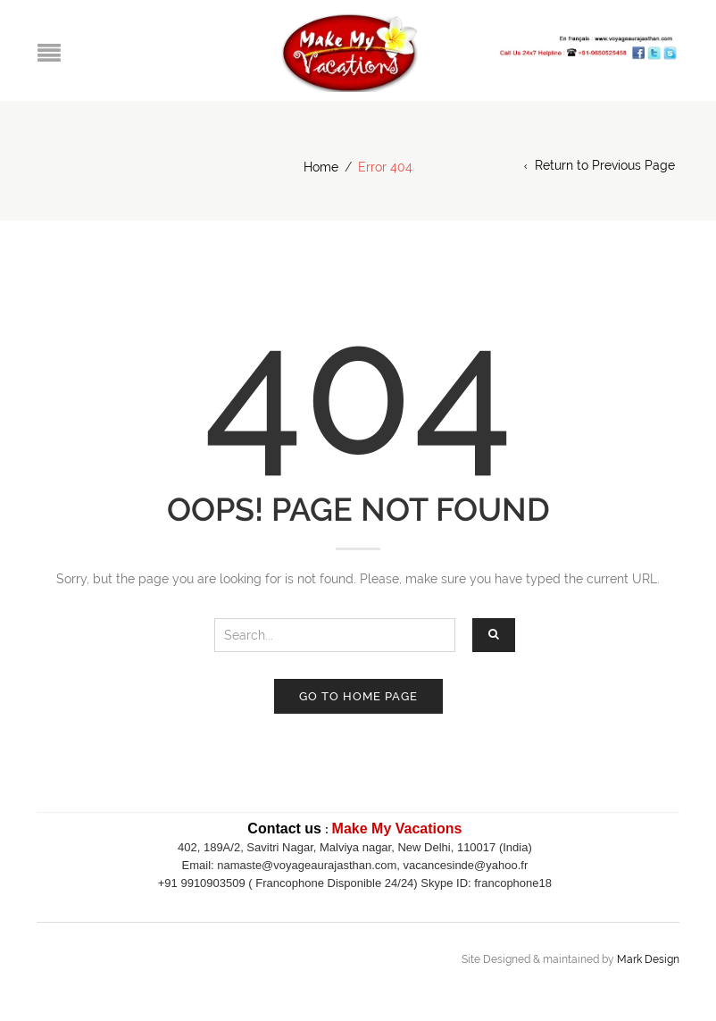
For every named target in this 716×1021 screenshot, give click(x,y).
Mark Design (648, 959)
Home (321, 167)
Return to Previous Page (605, 165)
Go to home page (358, 696)
